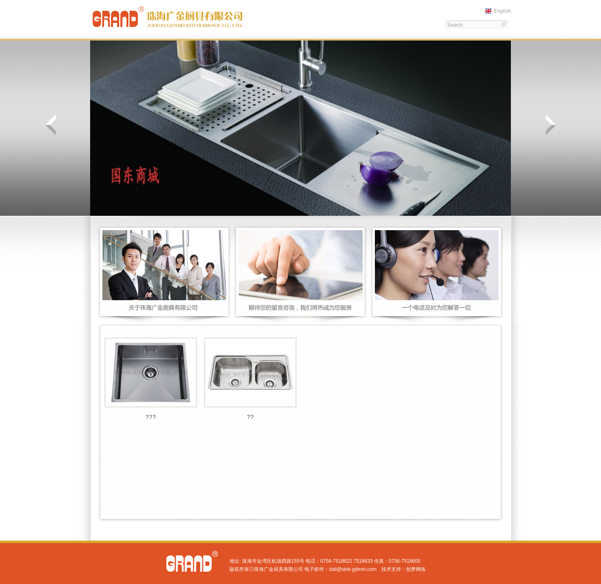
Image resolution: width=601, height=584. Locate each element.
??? (150, 417)
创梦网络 (416, 569)
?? (250, 417)
